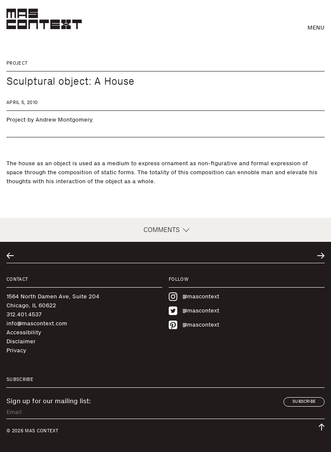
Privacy (16, 350)
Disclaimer (21, 341)
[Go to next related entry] (321, 256)
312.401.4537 (24, 314)
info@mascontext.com (36, 323)
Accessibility (23, 332)
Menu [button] (316, 27)
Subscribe (304, 401)
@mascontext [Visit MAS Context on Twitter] (194, 310)
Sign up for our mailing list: (48, 401)
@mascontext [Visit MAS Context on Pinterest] (194, 325)
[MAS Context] (44, 19)
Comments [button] (165, 230)
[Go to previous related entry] (10, 256)
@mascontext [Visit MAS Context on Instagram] (194, 296)
